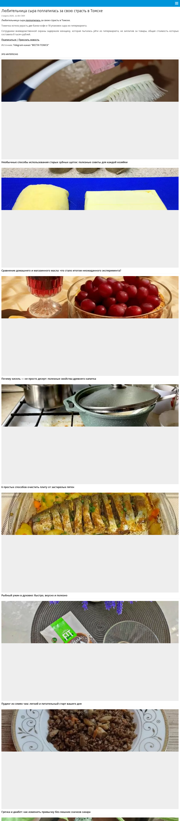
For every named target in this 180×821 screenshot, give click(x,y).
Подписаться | (9, 39)
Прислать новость (29, 39)
